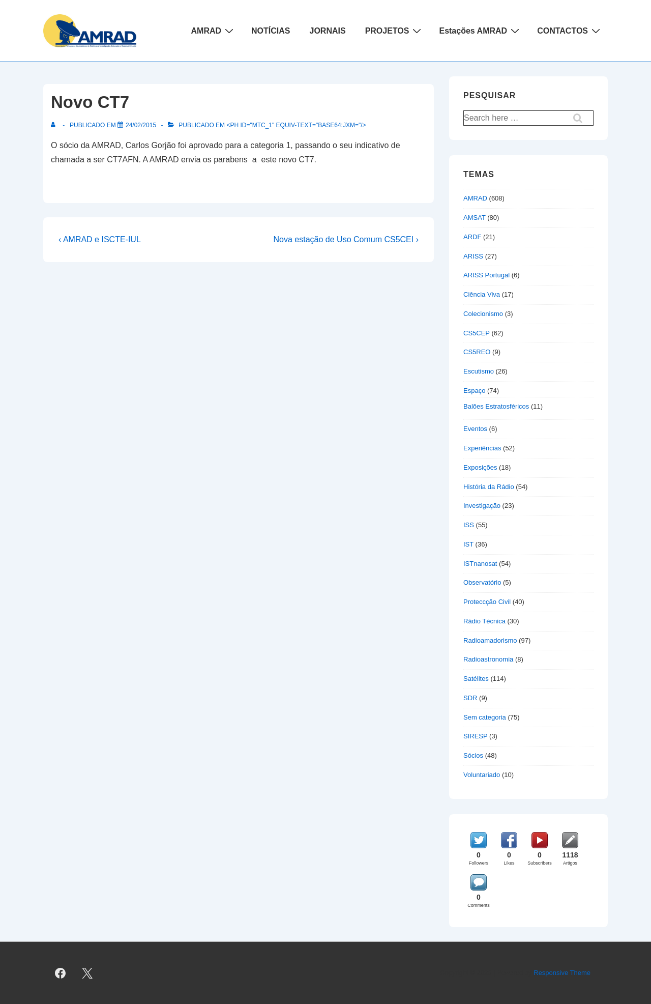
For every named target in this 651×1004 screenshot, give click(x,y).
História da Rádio (488, 487)
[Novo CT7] (141, 125)
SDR (470, 698)
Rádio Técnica (484, 621)
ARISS (473, 256)
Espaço (474, 390)
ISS (468, 525)
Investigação (481, 505)
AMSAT (474, 217)
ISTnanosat (480, 563)
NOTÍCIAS (270, 30)
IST (468, 544)
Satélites (476, 678)
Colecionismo (483, 314)
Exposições (480, 467)
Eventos (475, 429)
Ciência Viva (481, 294)
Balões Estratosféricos (496, 406)
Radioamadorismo (490, 640)
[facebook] (60, 973)
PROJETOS (394, 30)
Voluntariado (481, 775)
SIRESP (475, 736)
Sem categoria (484, 717)
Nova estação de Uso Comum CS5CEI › (346, 239)
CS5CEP (476, 333)
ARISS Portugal (486, 275)
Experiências (482, 448)
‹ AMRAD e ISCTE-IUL (99, 239)
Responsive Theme (562, 973)
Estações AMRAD (480, 30)
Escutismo (478, 371)
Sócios (473, 755)
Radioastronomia (488, 659)
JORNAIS (328, 30)
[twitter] (87, 973)
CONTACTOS (570, 30)
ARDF (472, 237)
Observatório (482, 582)
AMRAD (213, 30)
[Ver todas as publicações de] (55, 125)
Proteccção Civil (487, 602)
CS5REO (476, 352)
